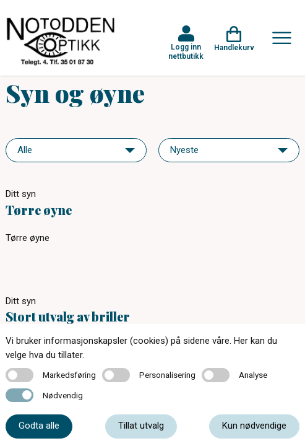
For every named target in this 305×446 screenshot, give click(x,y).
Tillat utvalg (141, 425)
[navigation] (76, 150)
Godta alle (39, 425)
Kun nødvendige (254, 425)
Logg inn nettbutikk (186, 51)
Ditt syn (21, 193)
